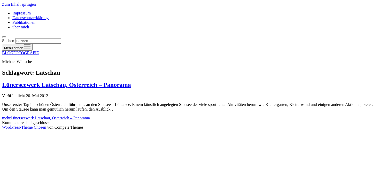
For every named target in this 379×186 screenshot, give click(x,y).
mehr (46, 118)
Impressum (21, 13)
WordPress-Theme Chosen (24, 127)
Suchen (8, 40)
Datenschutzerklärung (30, 18)
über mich (20, 27)
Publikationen (23, 22)
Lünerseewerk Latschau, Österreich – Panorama (66, 84)
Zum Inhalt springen (19, 4)
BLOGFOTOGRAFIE (20, 53)
